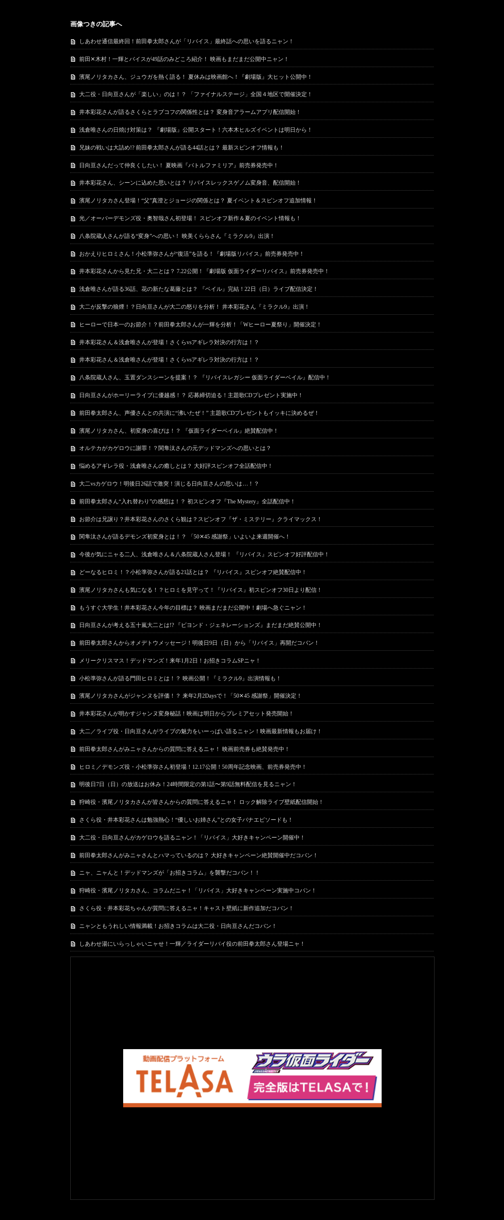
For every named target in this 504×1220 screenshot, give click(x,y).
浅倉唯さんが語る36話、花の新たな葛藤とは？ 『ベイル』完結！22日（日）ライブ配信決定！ (198, 289)
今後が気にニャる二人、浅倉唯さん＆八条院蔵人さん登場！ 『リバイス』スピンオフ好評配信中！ (204, 554)
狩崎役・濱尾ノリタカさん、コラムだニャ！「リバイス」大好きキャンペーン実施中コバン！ (198, 891)
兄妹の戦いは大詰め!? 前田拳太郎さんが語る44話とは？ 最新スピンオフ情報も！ (181, 148)
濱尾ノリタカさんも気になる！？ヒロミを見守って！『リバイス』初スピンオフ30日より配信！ (200, 590)
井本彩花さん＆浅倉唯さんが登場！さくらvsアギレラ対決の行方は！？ (169, 342)
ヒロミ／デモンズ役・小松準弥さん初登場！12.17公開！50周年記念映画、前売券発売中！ (193, 767)
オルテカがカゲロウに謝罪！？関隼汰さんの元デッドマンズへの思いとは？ (175, 448)
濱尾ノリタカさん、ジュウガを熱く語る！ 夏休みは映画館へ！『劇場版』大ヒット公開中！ (196, 77)
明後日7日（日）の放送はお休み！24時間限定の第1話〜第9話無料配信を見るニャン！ (188, 784)
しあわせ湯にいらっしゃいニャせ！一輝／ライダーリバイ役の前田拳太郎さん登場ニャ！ (192, 944)
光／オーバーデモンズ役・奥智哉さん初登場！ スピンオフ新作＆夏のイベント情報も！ (190, 218)
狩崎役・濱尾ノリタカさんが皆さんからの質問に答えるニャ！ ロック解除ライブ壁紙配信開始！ (201, 802)
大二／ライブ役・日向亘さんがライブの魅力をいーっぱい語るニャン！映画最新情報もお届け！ (200, 731)
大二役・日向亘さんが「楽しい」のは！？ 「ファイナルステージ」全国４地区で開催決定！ (196, 94)
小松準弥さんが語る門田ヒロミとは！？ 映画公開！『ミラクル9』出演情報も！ (180, 678)
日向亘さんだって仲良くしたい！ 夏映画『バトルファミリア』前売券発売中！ (179, 165)
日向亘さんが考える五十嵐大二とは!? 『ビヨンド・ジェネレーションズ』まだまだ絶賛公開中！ (200, 625)
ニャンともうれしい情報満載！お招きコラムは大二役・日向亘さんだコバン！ (178, 926)
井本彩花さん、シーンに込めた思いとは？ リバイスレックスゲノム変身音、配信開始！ (190, 183)
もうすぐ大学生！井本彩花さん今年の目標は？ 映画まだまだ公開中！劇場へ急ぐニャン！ (193, 608)
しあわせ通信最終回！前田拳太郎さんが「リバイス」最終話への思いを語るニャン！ (186, 41)
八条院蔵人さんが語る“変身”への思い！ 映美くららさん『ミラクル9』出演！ (177, 236)
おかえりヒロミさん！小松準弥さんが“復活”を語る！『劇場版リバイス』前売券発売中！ (191, 254)
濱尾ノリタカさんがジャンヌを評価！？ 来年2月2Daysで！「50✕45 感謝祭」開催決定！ (190, 696)
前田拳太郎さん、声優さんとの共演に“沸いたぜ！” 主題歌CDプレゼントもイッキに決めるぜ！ (199, 413)
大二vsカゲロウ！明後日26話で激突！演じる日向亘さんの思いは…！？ (169, 484)
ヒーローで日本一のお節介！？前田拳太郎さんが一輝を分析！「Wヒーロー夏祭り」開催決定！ (200, 325)
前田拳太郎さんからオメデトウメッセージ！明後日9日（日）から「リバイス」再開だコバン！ (199, 643)
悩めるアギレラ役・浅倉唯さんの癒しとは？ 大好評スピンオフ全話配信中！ (176, 466)
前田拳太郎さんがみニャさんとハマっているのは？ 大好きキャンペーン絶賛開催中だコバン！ (198, 855)
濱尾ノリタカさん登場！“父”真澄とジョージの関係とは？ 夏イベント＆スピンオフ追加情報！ (198, 201)
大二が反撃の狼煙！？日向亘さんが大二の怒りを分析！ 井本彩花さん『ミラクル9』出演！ (194, 307)
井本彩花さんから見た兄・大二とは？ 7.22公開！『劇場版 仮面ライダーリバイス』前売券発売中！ (204, 271)
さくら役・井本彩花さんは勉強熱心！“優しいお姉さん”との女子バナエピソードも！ (186, 820)
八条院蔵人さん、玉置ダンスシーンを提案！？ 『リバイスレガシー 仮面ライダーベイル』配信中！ (205, 377)
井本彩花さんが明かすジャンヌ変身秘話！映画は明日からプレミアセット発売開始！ (186, 714)
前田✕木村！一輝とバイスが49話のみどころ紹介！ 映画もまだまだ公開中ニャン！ (184, 59)
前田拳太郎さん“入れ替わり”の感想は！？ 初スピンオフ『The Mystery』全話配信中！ (187, 502)
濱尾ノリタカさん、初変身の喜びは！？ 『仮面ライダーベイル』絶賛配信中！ (179, 431)
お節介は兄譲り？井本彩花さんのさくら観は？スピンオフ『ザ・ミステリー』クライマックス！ (200, 519)
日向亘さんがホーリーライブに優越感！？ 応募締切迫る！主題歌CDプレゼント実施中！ (191, 395)
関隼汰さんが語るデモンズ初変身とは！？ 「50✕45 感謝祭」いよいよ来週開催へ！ (184, 537)
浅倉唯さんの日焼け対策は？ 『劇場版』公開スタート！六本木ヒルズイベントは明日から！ (196, 130)
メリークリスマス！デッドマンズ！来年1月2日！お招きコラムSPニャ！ (170, 661)
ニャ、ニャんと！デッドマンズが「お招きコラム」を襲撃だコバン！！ (169, 873)
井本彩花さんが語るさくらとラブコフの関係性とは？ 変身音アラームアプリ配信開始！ (190, 112)
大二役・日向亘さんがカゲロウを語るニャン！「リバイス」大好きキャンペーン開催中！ (192, 838)
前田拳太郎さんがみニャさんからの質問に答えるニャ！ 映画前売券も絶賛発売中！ (184, 749)
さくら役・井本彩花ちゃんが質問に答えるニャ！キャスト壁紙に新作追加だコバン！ (186, 908)
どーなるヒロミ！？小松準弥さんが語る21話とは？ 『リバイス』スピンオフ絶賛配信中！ (193, 572)
